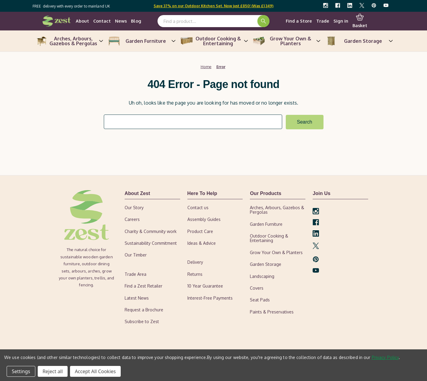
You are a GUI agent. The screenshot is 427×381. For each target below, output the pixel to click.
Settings (21, 371)
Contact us (198, 207)
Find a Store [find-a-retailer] (299, 21)
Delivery (195, 262)
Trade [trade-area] (322, 21)
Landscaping (262, 276)
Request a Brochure (144, 309)
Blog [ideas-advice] (136, 21)
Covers (256, 288)
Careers (132, 219)
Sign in (340, 21)
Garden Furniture (141, 41)
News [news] (121, 21)
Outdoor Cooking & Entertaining (213, 41)
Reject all (53, 371)
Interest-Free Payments (210, 297)
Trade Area (135, 273)
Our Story (134, 207)
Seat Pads (260, 299)
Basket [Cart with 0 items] (359, 20)
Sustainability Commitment (151, 243)
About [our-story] (82, 21)
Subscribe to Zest (142, 321)
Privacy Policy (385, 357)
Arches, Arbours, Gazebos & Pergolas (69, 41)
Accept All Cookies (95, 371)
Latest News (137, 297)
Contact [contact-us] (102, 21)
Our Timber (136, 254)
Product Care (200, 231)
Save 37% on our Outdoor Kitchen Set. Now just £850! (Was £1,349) (213, 6)
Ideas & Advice (201, 243)
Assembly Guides (204, 219)
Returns (194, 273)
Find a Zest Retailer (143, 285)
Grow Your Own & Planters (286, 41)
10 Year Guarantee (205, 285)
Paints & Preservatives (272, 311)
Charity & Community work (151, 231)
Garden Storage (358, 41)
